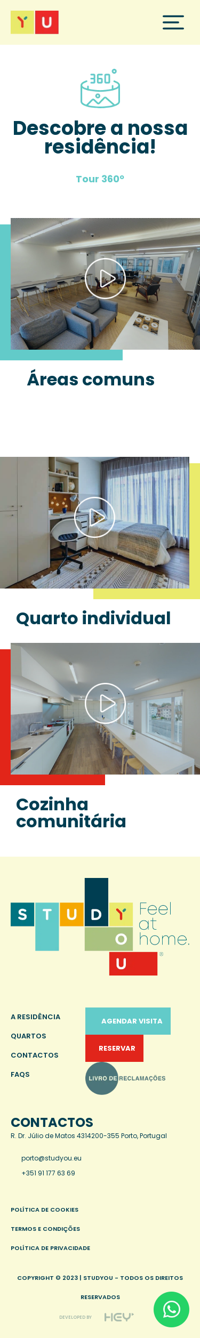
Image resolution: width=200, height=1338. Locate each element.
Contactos (35, 1055)
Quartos (28, 1036)
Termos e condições (45, 1228)
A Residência (35, 1017)
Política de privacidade (50, 1248)
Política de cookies (44, 1209)
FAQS (20, 1074)
